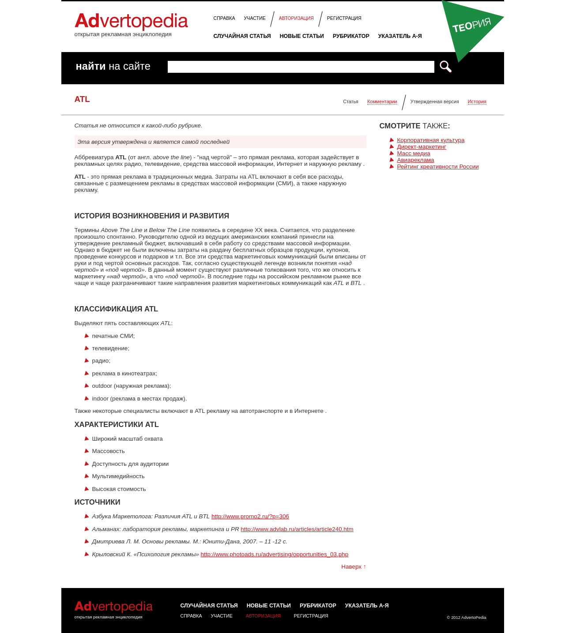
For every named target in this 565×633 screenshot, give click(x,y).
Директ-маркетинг (421, 146)
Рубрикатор (351, 36)
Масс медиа (413, 153)
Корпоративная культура (431, 140)
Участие (255, 18)
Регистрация (344, 18)
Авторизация (296, 18)
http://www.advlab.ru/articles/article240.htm (297, 529)
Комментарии (382, 101)
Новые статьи (302, 36)
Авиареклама (415, 160)
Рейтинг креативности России (438, 166)
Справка (224, 18)
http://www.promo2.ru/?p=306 (250, 516)
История (477, 101)
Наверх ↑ (353, 566)
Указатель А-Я (400, 36)
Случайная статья (242, 36)
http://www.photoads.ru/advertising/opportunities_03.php (275, 554)
